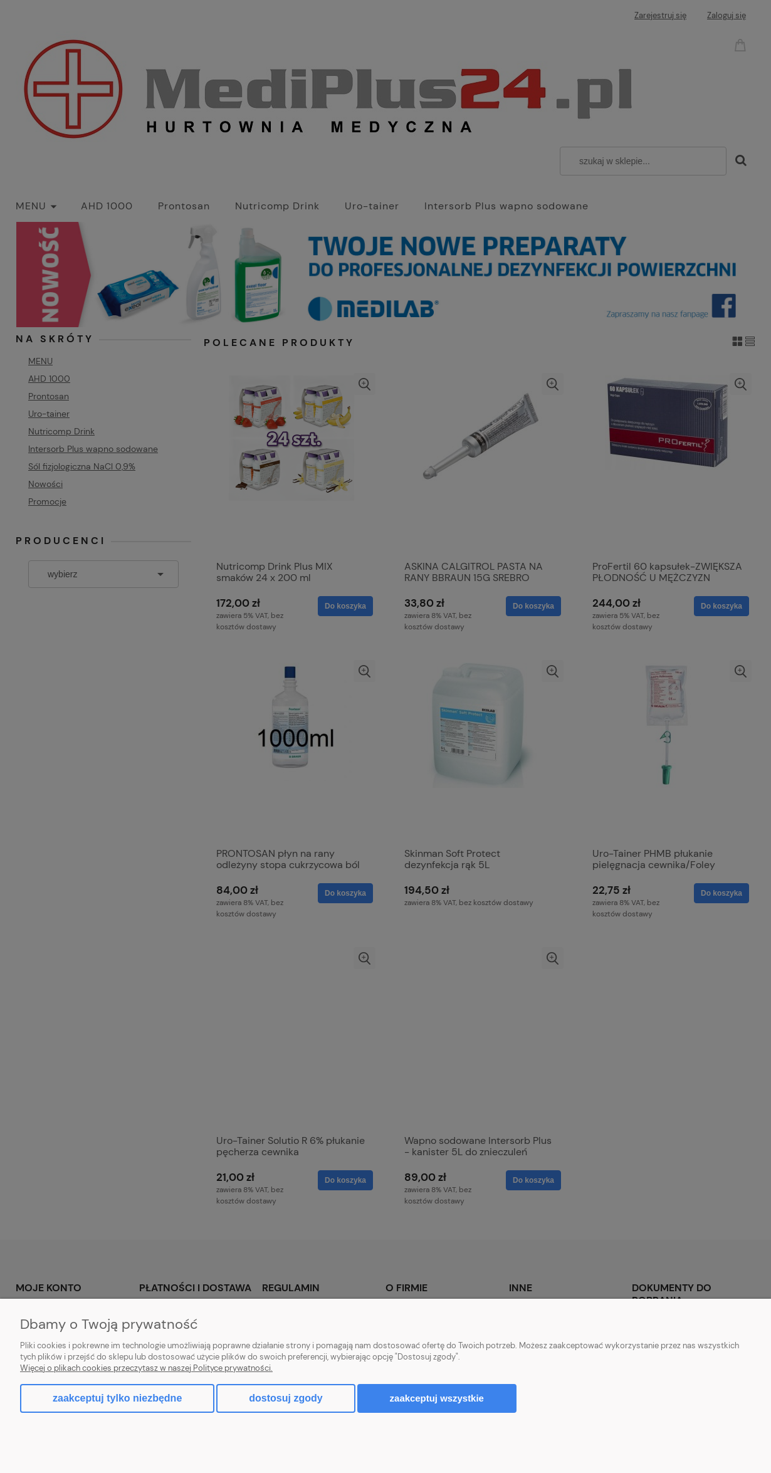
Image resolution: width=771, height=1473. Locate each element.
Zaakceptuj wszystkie (437, 1398)
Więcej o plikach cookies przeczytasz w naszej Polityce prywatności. (146, 1368)
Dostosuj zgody (285, 1398)
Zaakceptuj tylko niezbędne (117, 1398)
